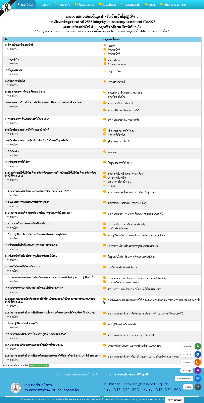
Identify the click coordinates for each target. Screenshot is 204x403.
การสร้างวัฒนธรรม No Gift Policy (123, 282)
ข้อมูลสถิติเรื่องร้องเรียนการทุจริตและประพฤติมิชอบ (131, 256)
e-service (112, 152)
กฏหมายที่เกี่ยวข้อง (116, 134)
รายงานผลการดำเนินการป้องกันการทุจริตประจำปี (131, 335)
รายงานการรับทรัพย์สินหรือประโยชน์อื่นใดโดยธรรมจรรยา (134, 289)
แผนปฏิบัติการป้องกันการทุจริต (122, 324)
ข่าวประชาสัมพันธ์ (116, 81)
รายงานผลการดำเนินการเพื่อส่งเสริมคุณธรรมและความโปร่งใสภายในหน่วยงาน (143, 356)
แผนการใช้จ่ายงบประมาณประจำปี (123, 110)
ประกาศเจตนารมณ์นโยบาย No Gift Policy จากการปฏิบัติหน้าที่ (137, 278)
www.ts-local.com (38, 365)
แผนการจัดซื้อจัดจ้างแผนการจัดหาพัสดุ (125, 173)
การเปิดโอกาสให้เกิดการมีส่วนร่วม (123, 267)
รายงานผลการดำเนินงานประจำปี (123, 119)
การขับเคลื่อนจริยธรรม (118, 228)
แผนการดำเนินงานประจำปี (120, 103)
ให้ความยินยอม (174, 400)
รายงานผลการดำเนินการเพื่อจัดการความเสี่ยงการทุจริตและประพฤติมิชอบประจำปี (145, 313)
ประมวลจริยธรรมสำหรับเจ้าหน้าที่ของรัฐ (126, 224)
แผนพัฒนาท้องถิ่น (116, 96)
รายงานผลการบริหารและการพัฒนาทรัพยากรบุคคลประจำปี (135, 213)
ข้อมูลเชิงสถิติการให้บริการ (120, 162)
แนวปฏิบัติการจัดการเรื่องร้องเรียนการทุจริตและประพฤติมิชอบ (136, 235)
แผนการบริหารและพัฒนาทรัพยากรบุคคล (127, 202)
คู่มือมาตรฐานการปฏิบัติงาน (121, 130)
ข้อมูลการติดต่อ (115, 71)
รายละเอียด (12, 49)
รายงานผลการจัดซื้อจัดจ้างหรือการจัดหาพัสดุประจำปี (132, 192)
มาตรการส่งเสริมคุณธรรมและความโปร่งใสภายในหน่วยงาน (134, 345)
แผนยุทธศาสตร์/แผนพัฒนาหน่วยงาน (125, 92)
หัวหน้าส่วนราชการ (117, 64)
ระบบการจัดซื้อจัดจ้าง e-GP (120, 181)
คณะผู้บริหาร (114, 60)
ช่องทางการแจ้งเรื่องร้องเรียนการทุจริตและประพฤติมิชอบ (134, 245)
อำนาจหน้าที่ (114, 49)
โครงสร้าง (112, 45)
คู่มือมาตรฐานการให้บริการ (120, 141)
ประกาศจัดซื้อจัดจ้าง (117, 177)
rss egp (111, 185)
